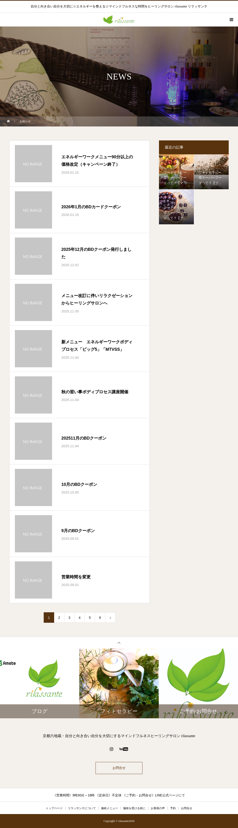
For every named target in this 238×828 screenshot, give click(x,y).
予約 (173, 808)
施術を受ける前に (134, 808)
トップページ (54, 808)
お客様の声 (158, 808)
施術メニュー (109, 808)
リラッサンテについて (82, 808)
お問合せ (119, 768)
